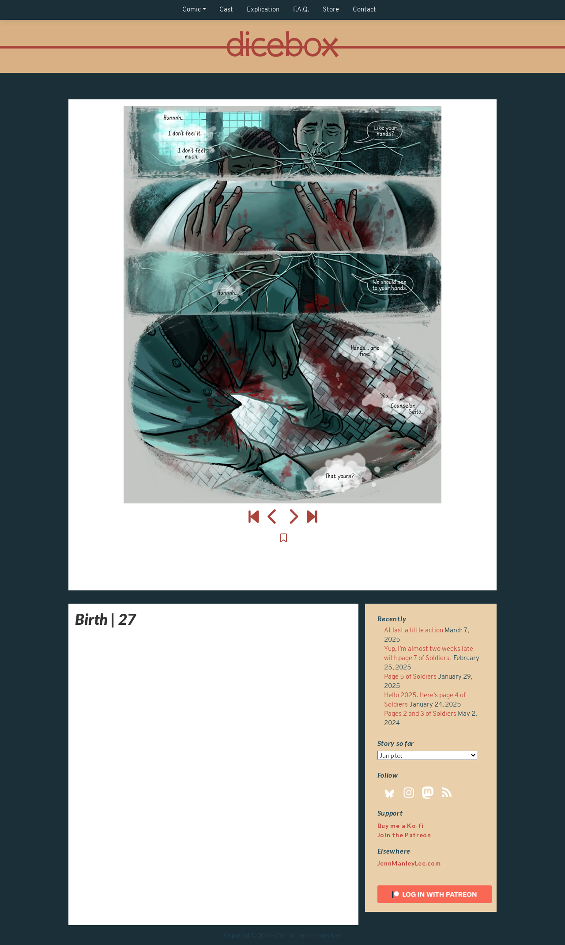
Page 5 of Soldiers (410, 677)
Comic (191, 10)
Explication (263, 10)
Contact (364, 10)
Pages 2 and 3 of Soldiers (420, 714)
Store (331, 10)
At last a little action (413, 630)
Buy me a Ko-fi (400, 825)
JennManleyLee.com (409, 863)
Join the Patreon (404, 835)
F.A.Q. (301, 10)
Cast (226, 10)
